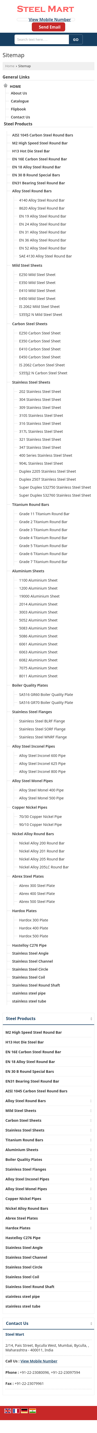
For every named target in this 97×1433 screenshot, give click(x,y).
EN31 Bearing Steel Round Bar (38, 182)
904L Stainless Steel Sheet (41, 463)
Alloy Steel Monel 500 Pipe (41, 798)
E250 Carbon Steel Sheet (40, 333)
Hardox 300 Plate (33, 920)
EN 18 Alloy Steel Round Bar (36, 167)
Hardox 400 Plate (33, 928)
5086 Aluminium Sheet (38, 636)
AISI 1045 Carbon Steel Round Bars (42, 135)
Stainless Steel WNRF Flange (43, 737)
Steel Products (18, 124)
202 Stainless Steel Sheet (40, 391)
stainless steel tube (29, 1001)
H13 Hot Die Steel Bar (31, 151)
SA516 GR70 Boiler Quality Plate (46, 702)
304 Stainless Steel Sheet (40, 399)
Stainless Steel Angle (30, 953)
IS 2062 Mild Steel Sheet (39, 306)
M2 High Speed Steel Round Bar (40, 143)
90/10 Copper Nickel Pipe (40, 824)
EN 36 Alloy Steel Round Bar (42, 240)
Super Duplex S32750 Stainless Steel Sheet (55, 487)
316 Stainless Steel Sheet (40, 423)
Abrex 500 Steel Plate (37, 901)
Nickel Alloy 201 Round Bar (42, 851)
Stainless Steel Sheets (31, 382)
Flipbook (18, 109)
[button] (50, 19)
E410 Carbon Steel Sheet (40, 349)
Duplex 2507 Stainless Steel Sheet (47, 479)
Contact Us (20, 117)
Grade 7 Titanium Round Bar (43, 561)
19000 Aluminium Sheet (39, 596)
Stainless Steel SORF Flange (42, 729)
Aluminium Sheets (28, 570)
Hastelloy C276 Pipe (29, 945)
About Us (19, 93)
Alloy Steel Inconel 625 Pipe (42, 763)
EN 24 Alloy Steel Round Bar (42, 224)
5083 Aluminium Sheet (38, 628)
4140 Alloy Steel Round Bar (42, 200)
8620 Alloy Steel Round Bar (42, 208)
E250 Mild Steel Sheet (37, 274)
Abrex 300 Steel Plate (37, 885)
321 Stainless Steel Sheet (40, 439)
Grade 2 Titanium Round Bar (43, 521)
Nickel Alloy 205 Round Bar (42, 859)
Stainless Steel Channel (32, 961)
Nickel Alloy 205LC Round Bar (44, 867)
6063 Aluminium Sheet (38, 652)
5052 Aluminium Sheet (38, 620)
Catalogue (20, 101)
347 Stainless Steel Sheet (40, 447)
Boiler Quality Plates (30, 685)
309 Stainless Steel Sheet (40, 407)
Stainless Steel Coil (28, 977)
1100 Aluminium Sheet (38, 580)
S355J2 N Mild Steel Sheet (40, 314)
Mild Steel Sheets (27, 265)
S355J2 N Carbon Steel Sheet (43, 372)
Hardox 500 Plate (33, 936)
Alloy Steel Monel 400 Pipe (41, 790)
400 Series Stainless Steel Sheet (45, 455)
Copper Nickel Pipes (29, 807)
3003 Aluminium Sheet (38, 612)
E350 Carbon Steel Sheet (40, 341)
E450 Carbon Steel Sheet (40, 357)
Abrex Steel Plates (28, 876)
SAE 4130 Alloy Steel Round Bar (45, 256)
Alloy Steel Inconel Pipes (33, 746)
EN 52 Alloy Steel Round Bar (42, 248)
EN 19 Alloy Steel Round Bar (42, 216)
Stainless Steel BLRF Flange (42, 721)
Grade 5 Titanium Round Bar (43, 545)
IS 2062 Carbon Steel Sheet (42, 364)
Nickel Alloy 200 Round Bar (42, 843)
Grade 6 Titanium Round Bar (43, 553)
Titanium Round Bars (30, 504)
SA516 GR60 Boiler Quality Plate (46, 694)
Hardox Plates (24, 910)
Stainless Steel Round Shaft (36, 985)
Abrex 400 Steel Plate (37, 893)
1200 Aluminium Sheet (38, 588)
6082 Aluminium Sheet (38, 660)
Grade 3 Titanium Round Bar (43, 529)
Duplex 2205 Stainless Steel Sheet (47, 471)
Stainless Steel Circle (30, 969)
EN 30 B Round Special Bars (36, 174)
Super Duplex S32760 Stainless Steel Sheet (55, 495)
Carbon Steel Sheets (29, 323)
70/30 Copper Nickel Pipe (40, 816)
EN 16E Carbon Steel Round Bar (39, 159)
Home (9, 66)
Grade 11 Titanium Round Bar (44, 513)
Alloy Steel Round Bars (32, 190)
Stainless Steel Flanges (32, 711)
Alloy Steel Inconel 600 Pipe (42, 755)
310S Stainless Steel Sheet (41, 415)
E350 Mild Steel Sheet (37, 282)
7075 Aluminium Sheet (38, 668)
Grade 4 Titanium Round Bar (43, 537)
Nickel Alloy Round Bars (33, 833)
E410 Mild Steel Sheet (37, 290)
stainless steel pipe (29, 993)
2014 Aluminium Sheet (38, 604)
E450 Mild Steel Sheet (37, 298)
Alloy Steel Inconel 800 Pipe (42, 771)
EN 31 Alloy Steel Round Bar (42, 232)
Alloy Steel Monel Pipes (32, 780)
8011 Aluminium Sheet (38, 676)
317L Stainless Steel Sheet (41, 431)
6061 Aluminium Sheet (38, 644)
